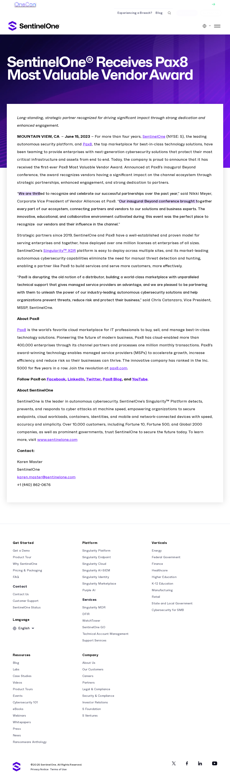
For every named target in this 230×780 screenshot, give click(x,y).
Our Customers (93, 669)
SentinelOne (154, 137)
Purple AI (88, 590)
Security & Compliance (98, 695)
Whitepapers (22, 722)
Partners (88, 682)
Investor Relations (95, 702)
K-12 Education (162, 583)
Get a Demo (21, 550)
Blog (159, 12)
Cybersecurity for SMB (168, 610)
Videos (17, 682)
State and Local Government (172, 603)
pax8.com (118, 368)
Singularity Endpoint (96, 557)
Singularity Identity (95, 577)
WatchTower (91, 620)
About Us (88, 662)
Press (17, 728)
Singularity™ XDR (59, 251)
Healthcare (160, 570)
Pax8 (87, 144)
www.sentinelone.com (57, 440)
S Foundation (91, 709)
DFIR (86, 614)
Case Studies (22, 676)
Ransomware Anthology (30, 742)
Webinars (19, 715)
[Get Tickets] (115, 4)
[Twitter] (174, 763)
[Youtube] (214, 763)
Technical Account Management (105, 633)
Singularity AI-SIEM (96, 570)
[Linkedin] (200, 763)
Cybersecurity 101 (25, 702)
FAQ (16, 577)
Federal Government (166, 557)
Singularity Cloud (94, 563)
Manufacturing (162, 590)
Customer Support (26, 600)
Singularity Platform (96, 550)
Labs (16, 669)
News (17, 735)
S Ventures (90, 715)
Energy (157, 550)
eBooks (18, 709)
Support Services (94, 640)
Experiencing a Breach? (134, 12)
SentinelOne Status (27, 607)
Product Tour (22, 557)
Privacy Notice (40, 769)
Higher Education (164, 577)
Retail (156, 596)
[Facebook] (187, 763)
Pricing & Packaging (27, 570)
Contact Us (21, 594)
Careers (87, 676)
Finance (157, 563)
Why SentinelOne (25, 563)
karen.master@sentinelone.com (46, 477)
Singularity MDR (94, 607)
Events (18, 695)
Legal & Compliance (96, 689)
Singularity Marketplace (99, 583)
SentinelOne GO (93, 627)
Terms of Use (58, 769)
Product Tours (23, 689)
